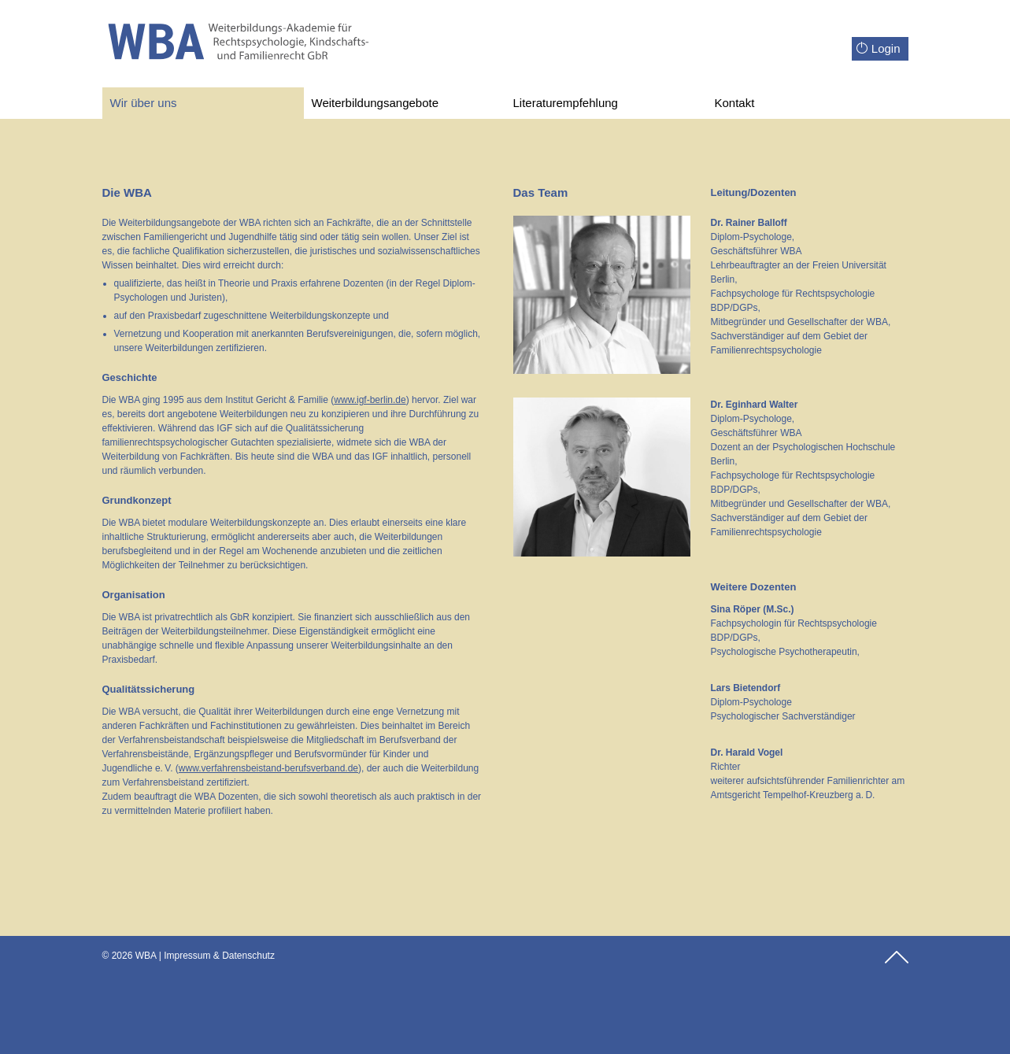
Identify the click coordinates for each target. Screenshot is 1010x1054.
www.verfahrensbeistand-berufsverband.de (268, 768)
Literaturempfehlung (565, 102)
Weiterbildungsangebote (375, 102)
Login (878, 48)
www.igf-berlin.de (369, 399)
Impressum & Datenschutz (219, 955)
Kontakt (735, 102)
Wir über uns (143, 102)
